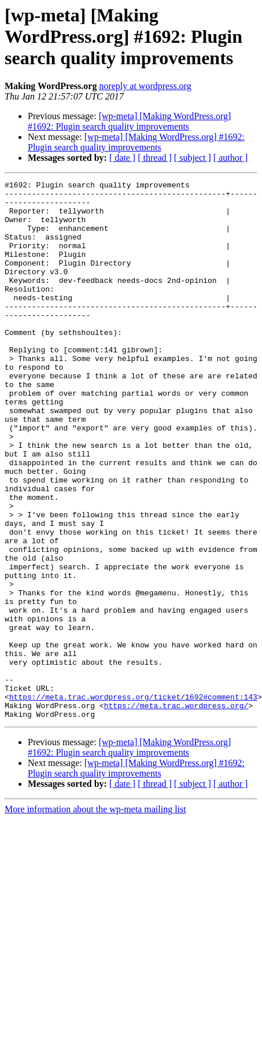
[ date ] (122, 158)
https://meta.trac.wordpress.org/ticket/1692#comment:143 (133, 801)
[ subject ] (192, 158)
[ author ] (230, 158)
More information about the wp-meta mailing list (95, 917)
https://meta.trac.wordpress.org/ (176, 811)
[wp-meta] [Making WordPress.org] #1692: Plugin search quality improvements (129, 121)
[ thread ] (155, 158)
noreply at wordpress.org (145, 86)
